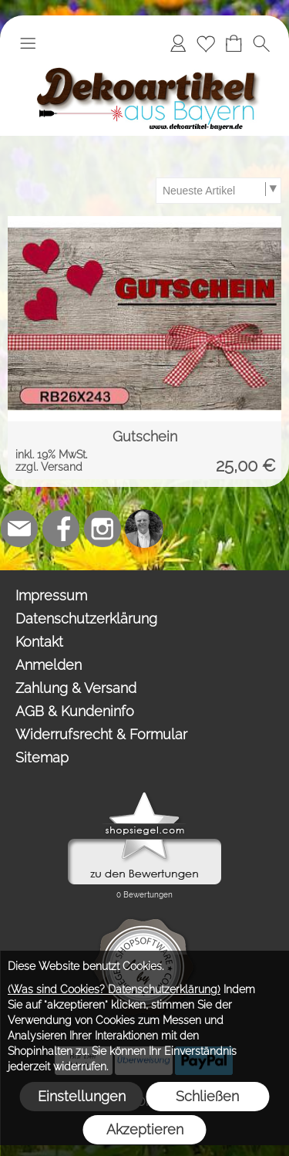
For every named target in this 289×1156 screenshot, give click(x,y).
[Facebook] (61, 528)
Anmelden (48, 665)
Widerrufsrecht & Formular (101, 734)
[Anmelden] (178, 43)
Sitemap (42, 757)
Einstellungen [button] (82, 1096)
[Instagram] (102, 528)
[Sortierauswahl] (218, 190)
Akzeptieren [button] (144, 1129)
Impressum (51, 595)
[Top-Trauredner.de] (144, 528)
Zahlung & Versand (75, 688)
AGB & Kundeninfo (74, 711)
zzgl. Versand (48, 467)
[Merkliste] (206, 43)
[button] (27, 43)
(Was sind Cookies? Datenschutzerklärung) (114, 989)
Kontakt (39, 642)
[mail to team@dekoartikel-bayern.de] (19, 528)
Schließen (207, 1096)
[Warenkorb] (233, 43)
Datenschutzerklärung (86, 618)
